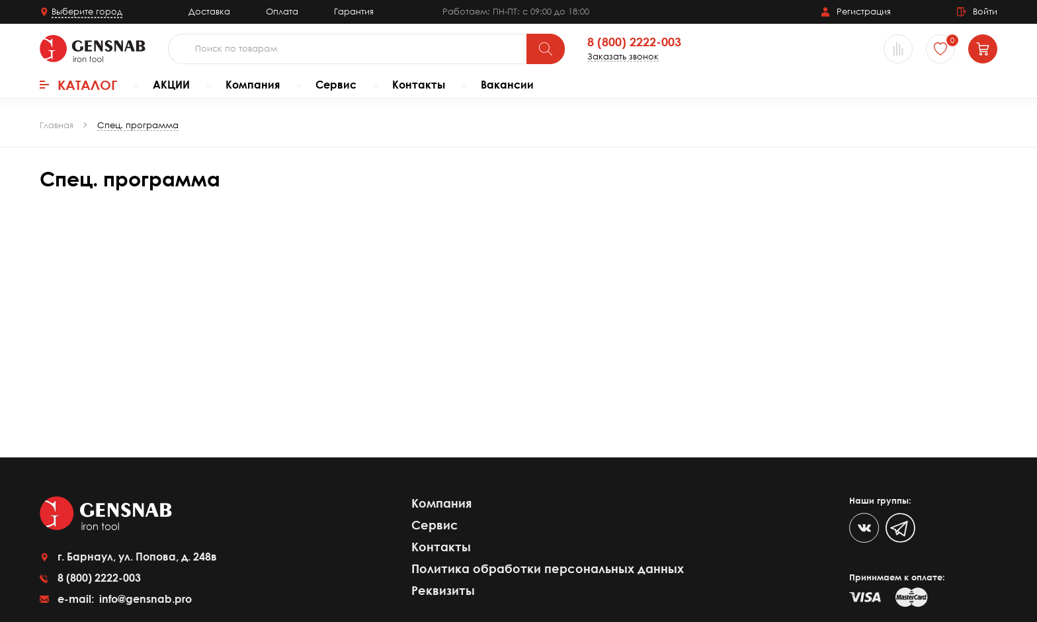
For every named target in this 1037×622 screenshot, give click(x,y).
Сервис (335, 84)
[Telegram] (900, 528)
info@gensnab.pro (144, 598)
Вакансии (507, 84)
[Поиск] (545, 49)
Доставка (209, 11)
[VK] (864, 528)
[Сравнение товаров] (898, 48)
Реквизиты (443, 590)
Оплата (282, 11)
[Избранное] (940, 48)
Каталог (78, 85)
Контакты (418, 84)
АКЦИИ (171, 84)
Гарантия (354, 11)
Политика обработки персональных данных (547, 568)
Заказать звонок (623, 56)
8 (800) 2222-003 (634, 42)
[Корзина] (982, 48)
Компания (253, 84)
